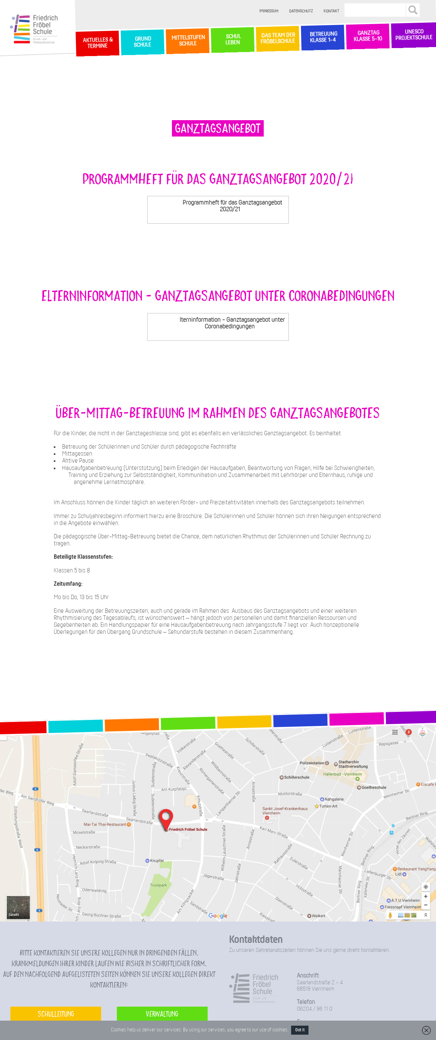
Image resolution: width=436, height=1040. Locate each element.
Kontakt (331, 11)
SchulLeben (232, 39)
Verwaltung (162, 1013)
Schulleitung (56, 1013)
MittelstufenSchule (187, 40)
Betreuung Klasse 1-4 (322, 37)
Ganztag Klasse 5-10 (368, 36)
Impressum (268, 11)
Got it (299, 1030)
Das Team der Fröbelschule (277, 38)
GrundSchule (142, 42)
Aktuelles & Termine (97, 43)
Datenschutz (301, 11)
